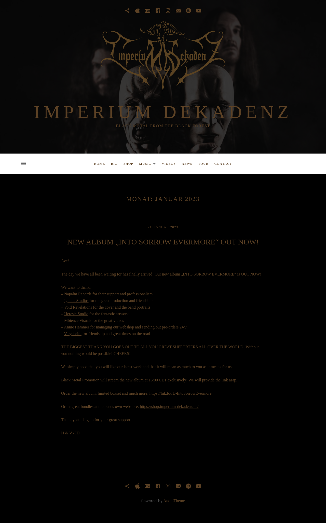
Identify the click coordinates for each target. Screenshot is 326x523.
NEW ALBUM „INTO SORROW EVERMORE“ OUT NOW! (163, 242)
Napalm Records (77, 294)
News (187, 164)
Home (99, 164)
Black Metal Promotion (80, 380)
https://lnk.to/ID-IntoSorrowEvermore (181, 393)
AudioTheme (174, 501)
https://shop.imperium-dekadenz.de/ (169, 406)
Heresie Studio (76, 314)
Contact (223, 164)
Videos (169, 164)
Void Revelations (78, 307)
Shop (128, 164)
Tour (203, 164)
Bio (114, 164)
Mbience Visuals (77, 320)
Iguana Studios (76, 300)
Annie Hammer (76, 327)
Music (148, 164)
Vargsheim (73, 334)
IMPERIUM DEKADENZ (163, 112)
